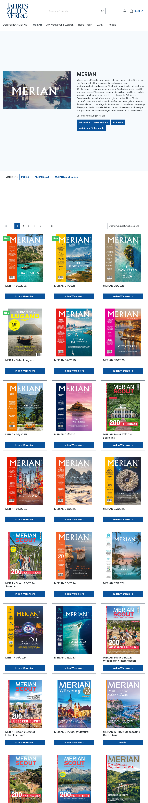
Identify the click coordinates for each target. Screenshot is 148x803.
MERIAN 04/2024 (114, 508)
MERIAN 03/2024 (65, 583)
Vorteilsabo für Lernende (91, 128)
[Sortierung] (126, 226)
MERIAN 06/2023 (65, 657)
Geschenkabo (101, 122)
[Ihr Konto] (124, 11)
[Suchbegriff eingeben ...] (73, 11)
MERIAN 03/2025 (114, 360)
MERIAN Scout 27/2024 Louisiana (118, 436)
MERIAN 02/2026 (16, 285)
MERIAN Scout (42, 177)
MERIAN (25, 177)
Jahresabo (84, 122)
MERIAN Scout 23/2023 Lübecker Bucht (20, 733)
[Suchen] (102, 11)
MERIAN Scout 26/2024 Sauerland (20, 585)
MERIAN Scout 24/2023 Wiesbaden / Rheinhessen (119, 659)
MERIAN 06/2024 (16, 508)
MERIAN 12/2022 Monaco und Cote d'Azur (121, 733)
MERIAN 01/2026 (64, 285)
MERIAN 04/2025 (65, 360)
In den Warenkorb (25, 296)
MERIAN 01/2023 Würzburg (71, 731)
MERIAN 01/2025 (64, 434)
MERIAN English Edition (66, 177)
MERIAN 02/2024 (114, 583)
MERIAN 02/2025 (16, 434)
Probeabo (118, 122)
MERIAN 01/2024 (16, 657)
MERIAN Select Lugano (19, 360)
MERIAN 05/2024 (65, 508)
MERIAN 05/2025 (113, 285)
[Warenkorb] (136, 11)
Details (122, 742)
